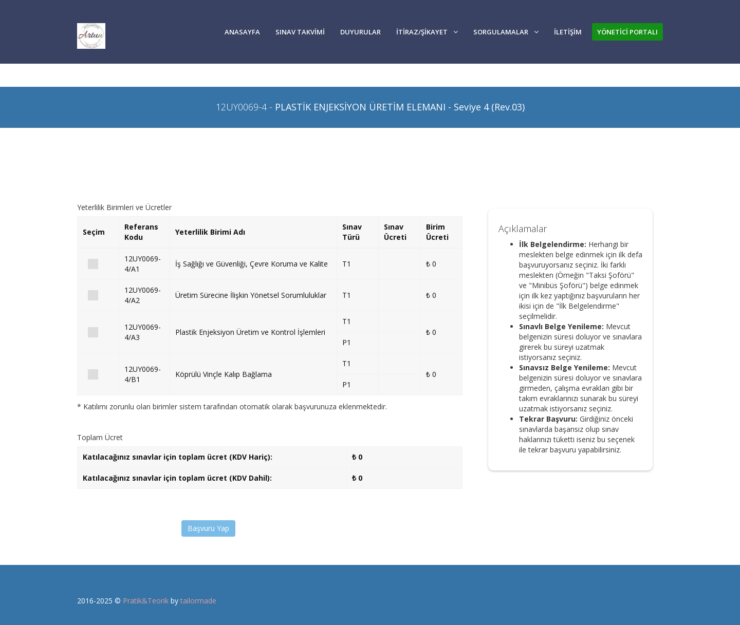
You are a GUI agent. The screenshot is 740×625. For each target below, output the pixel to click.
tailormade (198, 600)
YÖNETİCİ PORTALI (627, 31)
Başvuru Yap (208, 528)
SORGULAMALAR (506, 32)
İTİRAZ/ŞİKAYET (427, 32)
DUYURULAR (360, 31)
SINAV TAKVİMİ (300, 31)
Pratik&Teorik (146, 600)
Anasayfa (242, 31)
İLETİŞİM (568, 31)
